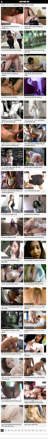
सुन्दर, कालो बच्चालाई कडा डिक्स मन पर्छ (33, 284)
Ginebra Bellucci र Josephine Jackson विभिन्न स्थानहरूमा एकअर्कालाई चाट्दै (11, 144)
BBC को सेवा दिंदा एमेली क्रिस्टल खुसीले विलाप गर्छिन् (11, 261)
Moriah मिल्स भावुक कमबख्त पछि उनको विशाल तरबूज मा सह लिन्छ (11, 168)
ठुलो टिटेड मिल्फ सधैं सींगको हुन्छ (32, 214)
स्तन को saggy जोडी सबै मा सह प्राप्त (10, 284)
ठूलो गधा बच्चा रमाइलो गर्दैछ (30, 424)
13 (40, 430)
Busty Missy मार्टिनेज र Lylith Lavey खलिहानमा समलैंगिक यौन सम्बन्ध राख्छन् (33, 401)
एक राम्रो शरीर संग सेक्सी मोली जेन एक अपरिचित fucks (10, 27)
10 (33, 430)
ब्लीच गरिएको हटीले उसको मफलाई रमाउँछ (34, 237)
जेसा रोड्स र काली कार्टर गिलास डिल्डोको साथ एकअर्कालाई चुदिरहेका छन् (12, 191)
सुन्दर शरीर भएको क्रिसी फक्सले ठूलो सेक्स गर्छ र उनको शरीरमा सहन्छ (11, 425)
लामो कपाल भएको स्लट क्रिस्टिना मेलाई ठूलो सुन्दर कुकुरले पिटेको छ (34, 144)
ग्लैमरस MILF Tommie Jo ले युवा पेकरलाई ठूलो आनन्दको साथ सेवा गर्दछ (11, 121)
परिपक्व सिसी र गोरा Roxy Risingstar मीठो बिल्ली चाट (34, 307)
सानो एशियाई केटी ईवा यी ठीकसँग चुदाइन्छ (11, 50)
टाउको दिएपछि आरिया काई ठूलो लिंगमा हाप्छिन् (33, 74)
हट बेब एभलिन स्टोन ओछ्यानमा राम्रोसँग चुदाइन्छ (11, 331)
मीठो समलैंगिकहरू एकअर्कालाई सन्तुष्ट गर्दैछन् (34, 260)
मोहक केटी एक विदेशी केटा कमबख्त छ (33, 97)
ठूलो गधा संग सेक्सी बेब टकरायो (9, 237)
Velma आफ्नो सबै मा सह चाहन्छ (32, 191)
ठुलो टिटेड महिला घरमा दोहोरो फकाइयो (33, 167)
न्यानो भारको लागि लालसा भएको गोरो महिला (34, 377)
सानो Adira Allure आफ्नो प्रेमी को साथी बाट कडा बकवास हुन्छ (12, 378)
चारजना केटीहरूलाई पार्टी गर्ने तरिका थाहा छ (11, 401)
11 (36, 430)
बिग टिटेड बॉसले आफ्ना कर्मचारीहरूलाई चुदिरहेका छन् (33, 27)
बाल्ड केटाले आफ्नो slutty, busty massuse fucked (34, 331)
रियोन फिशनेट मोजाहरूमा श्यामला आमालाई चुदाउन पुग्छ (34, 51)
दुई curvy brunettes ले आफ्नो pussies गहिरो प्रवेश (33, 354)
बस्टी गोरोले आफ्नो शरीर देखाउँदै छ (9, 97)
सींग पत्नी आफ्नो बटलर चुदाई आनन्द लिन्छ (11, 354)
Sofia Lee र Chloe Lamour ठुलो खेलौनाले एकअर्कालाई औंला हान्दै (34, 121)
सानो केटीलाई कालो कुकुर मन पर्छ (9, 214)
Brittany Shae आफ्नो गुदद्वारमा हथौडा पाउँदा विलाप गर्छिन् (12, 307)
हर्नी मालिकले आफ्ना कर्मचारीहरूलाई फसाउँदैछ (10, 74)
